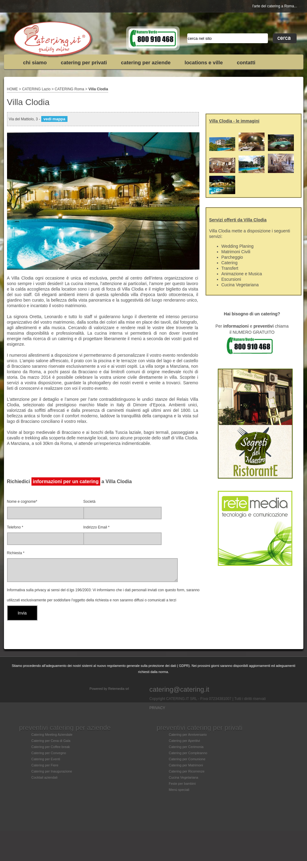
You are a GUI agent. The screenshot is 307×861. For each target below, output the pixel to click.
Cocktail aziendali (44, 777)
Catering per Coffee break (50, 747)
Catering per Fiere (45, 765)
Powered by (99, 688)
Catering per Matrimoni (186, 765)
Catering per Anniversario (188, 734)
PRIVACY (157, 708)
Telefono (15, 527)
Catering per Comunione (187, 759)
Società (89, 501)
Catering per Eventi (45, 759)
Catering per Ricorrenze (187, 771)
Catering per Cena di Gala (51, 741)
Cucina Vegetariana (183, 777)
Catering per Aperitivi (184, 741)
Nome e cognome (22, 501)
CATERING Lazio (36, 89)
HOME (12, 89)
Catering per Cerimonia (186, 747)
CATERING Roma (69, 89)
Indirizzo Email (96, 527)
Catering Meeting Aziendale (52, 734)
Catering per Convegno (48, 753)
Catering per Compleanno (188, 753)
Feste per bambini (182, 783)
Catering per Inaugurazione (51, 771)
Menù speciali (179, 789)
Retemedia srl (118, 688)
